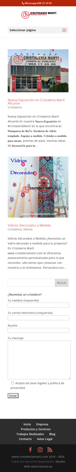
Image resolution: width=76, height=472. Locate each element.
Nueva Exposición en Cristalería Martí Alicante (36, 102)
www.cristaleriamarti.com (30, 457)
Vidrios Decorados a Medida (29, 225)
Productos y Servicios (36, 429)
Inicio (27, 424)
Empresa (42, 424)
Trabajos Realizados (30, 434)
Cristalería (15, 107)
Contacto (25, 439)
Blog (52, 434)
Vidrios (28, 229)
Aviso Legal (44, 439)
